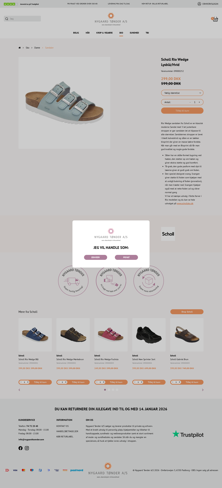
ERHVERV (95, 257)
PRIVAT (126, 257)
